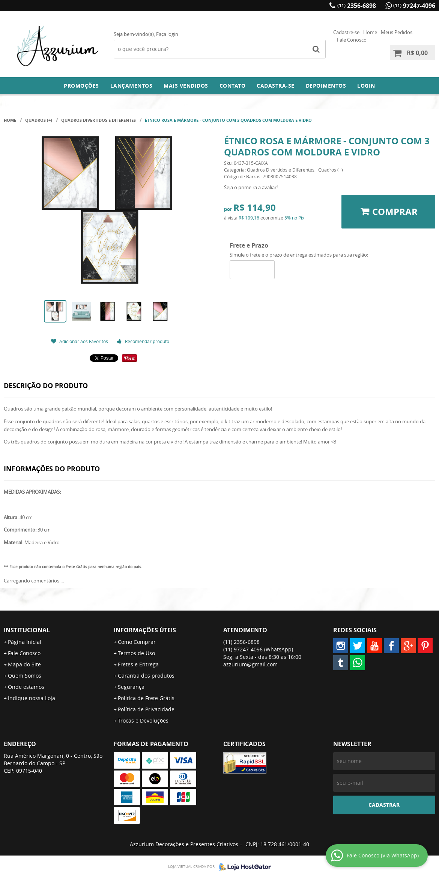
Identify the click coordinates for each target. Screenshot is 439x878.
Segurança (131, 686)
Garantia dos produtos (146, 675)
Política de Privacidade (146, 709)
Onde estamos (26, 686)
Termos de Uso (136, 653)
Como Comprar (137, 641)
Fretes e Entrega (138, 664)
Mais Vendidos (186, 85)
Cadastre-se (346, 32)
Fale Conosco (352, 39)
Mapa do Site (24, 664)
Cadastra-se (276, 85)
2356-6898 (356, 5)
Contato (233, 85)
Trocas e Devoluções (143, 720)
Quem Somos (24, 675)
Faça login (167, 34)
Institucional (27, 630)
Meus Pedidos (396, 32)
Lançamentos (131, 85)
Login (366, 85)
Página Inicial (24, 641)
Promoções (81, 85)
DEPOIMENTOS (326, 85)
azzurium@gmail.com (250, 664)
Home (370, 32)
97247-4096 (414, 5)
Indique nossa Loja (31, 698)
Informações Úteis (145, 630)
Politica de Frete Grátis (146, 698)
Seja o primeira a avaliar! (251, 187)
